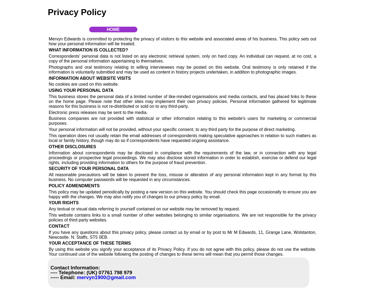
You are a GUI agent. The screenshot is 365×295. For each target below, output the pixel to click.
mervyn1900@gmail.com (105, 277)
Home (113, 29)
